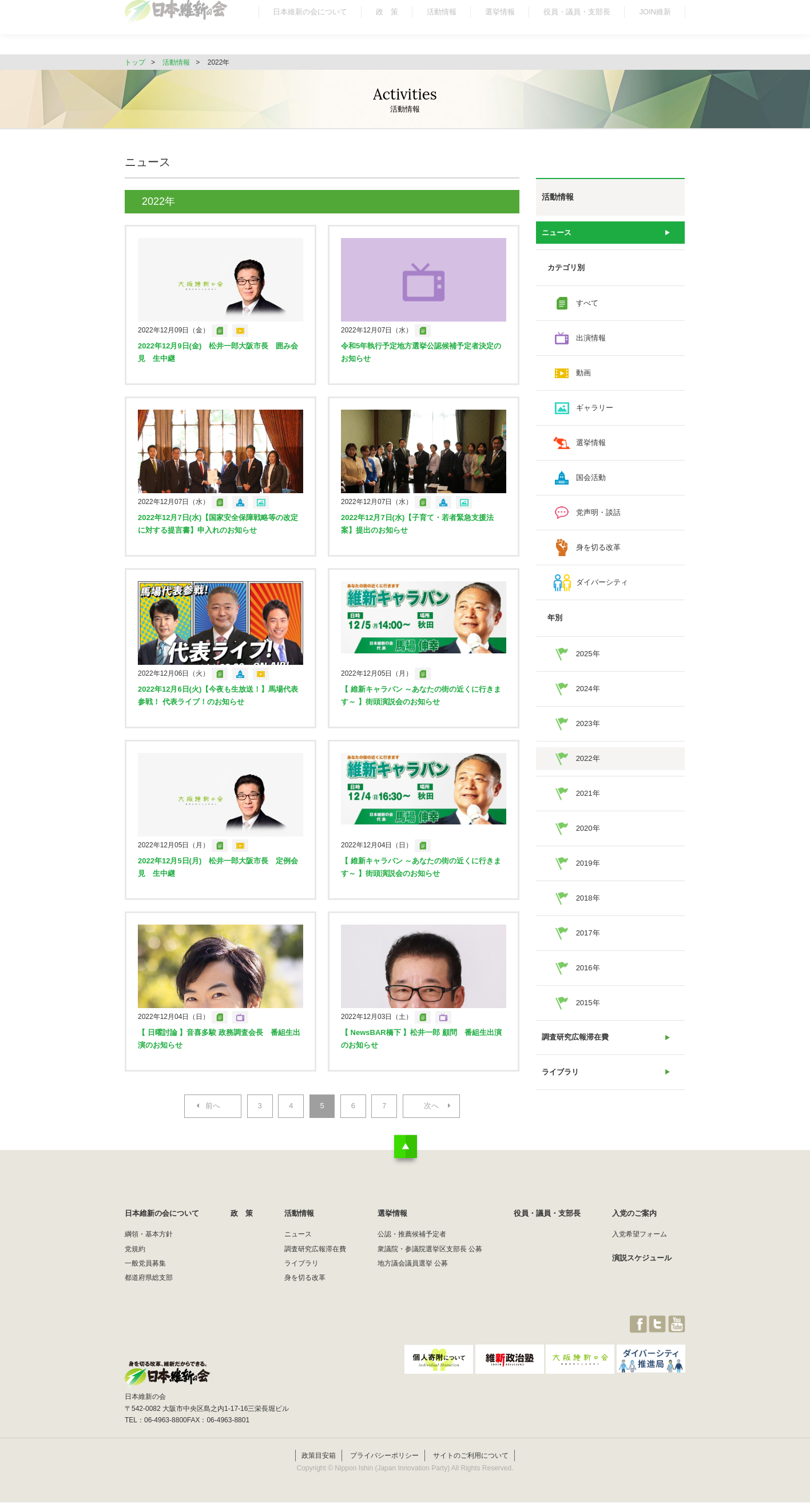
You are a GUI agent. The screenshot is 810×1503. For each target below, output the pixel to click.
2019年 (588, 863)
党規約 (135, 1249)
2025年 (588, 653)
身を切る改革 (598, 548)
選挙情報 (500, 31)
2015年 (588, 1002)
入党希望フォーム (639, 1235)
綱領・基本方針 (149, 1235)
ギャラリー (594, 408)
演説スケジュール (642, 1258)
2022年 (588, 758)
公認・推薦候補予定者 (412, 1235)
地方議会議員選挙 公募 (413, 1263)
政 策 (387, 31)
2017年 (588, 933)
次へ (431, 1106)
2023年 (588, 723)
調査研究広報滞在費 (575, 1037)
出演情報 (591, 338)
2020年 (588, 828)
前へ (212, 1106)
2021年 (588, 793)
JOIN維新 (655, 31)
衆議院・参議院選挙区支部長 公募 (430, 1249)
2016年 (588, 967)
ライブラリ (560, 1072)
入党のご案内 (634, 1213)
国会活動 (591, 478)
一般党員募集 (145, 1263)
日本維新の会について (310, 31)
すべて (587, 303)
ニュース (556, 232)
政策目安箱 (318, 1456)
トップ (135, 62)
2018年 (588, 898)
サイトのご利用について (471, 1456)
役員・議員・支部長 (576, 31)
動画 (583, 373)
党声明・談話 (598, 513)
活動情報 (441, 31)
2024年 (588, 688)
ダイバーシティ (602, 582)
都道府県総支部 (149, 1278)
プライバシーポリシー (384, 1456)
